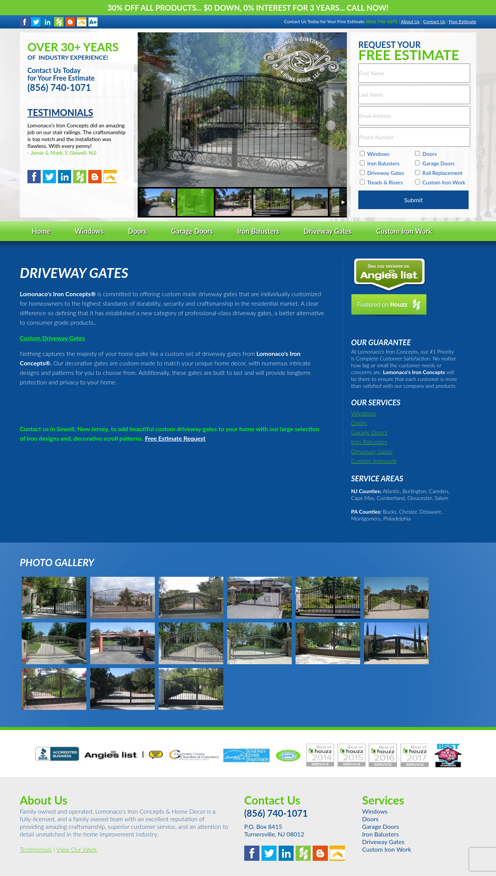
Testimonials (36, 849)
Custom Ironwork (373, 460)
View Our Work (76, 849)
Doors (359, 422)
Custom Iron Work (386, 849)
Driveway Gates (372, 451)
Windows (363, 413)
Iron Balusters (369, 441)
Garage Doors (369, 432)
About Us (410, 21)
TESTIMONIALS (60, 112)
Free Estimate (462, 21)
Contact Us (434, 21)
